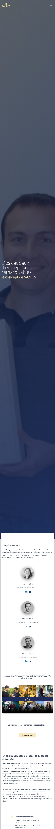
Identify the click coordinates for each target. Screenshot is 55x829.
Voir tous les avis (27, 735)
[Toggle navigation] (51, 5)
